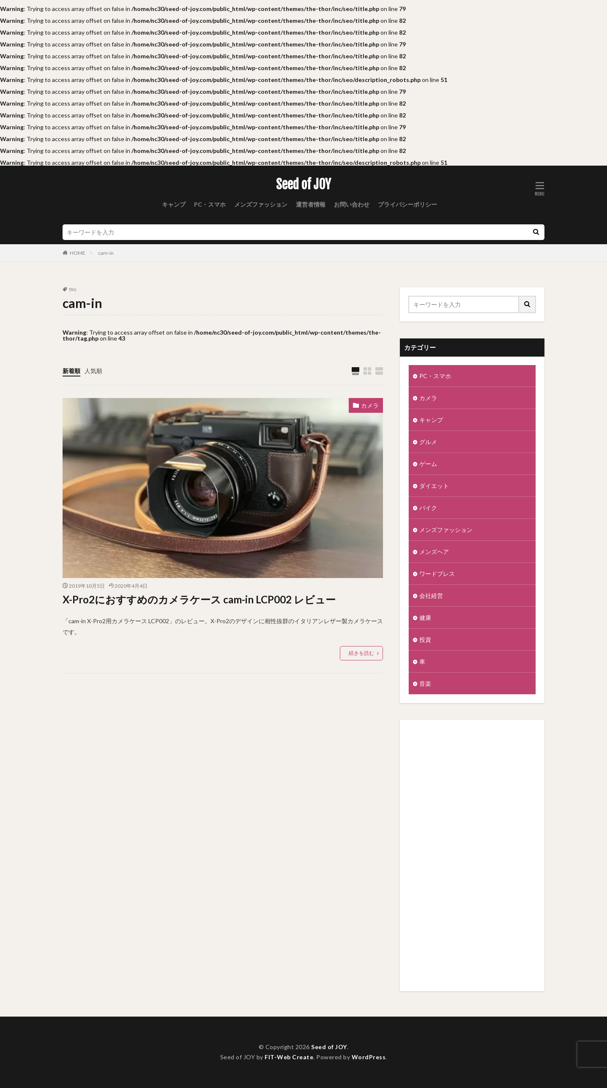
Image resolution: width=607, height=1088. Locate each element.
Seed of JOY (303, 184)
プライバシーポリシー (407, 204)
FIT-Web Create (289, 1057)
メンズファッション (260, 204)
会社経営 (431, 595)
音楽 (425, 683)
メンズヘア (434, 551)
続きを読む (361, 653)
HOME (77, 253)
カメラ (370, 405)
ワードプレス (437, 573)
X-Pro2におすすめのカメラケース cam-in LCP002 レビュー (199, 599)
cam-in (106, 253)
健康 (425, 617)
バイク (428, 507)
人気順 (93, 370)
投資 (425, 639)
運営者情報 (310, 204)
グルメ (428, 441)
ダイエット (434, 485)
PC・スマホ (210, 204)
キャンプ (174, 204)
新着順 (71, 370)
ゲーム (428, 463)
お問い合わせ (351, 204)
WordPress (369, 1057)
